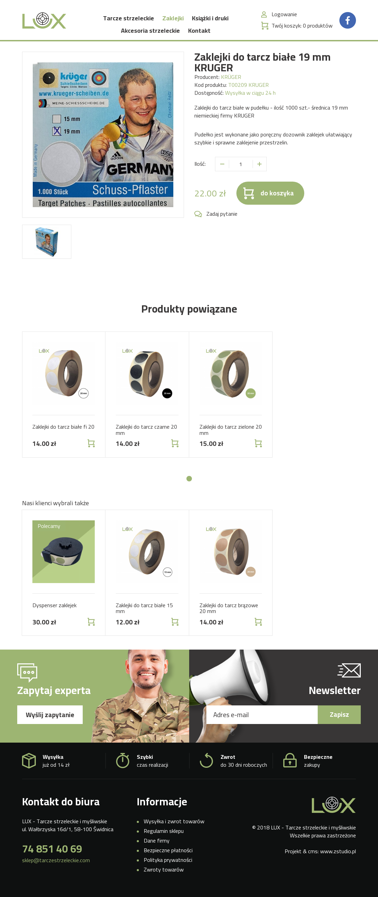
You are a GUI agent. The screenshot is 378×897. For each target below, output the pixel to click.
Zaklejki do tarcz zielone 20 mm (231, 433)
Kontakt (199, 32)
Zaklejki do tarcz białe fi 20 (63, 430)
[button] (189, 481)
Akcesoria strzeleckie (150, 32)
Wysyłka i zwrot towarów (174, 824)
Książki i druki (210, 20)
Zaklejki (173, 20)
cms (313, 854)
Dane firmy (157, 843)
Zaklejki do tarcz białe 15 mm (144, 611)
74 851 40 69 (52, 851)
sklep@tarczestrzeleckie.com (56, 863)
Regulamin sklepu (164, 834)
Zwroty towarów (164, 872)
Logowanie (284, 16)
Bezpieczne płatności (168, 853)
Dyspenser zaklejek (54, 608)
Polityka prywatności (168, 862)
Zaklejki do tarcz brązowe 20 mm (229, 611)
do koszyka (277, 196)
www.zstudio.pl (338, 854)
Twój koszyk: (302, 27)
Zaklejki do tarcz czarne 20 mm (146, 433)
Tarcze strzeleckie (128, 20)
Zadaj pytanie (221, 217)
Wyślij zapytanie (50, 718)
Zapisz (339, 717)
